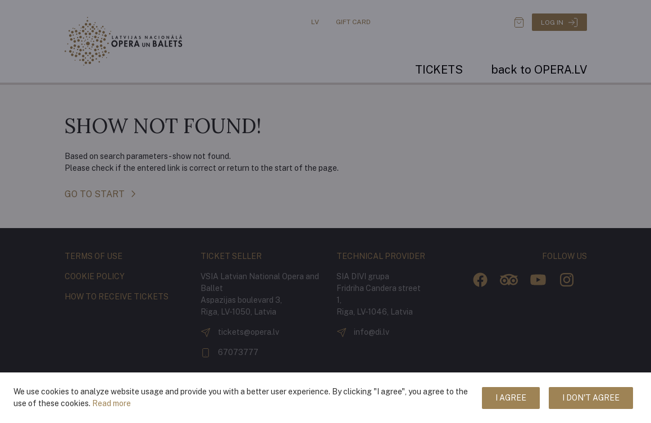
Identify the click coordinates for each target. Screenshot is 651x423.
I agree (510, 397)
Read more (111, 403)
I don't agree (591, 397)
